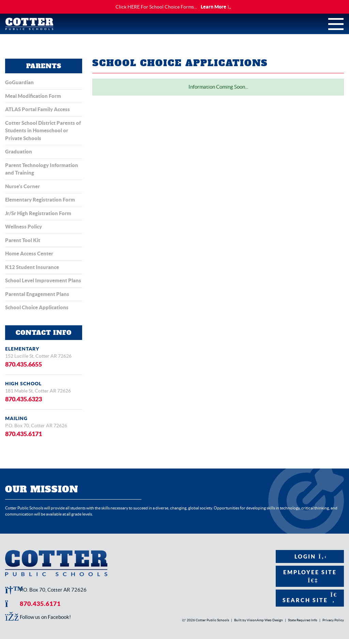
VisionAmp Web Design (265, 620)
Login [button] (309, 556)
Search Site (310, 597)
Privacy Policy (333, 620)
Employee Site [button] (310, 576)
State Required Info (302, 620)
